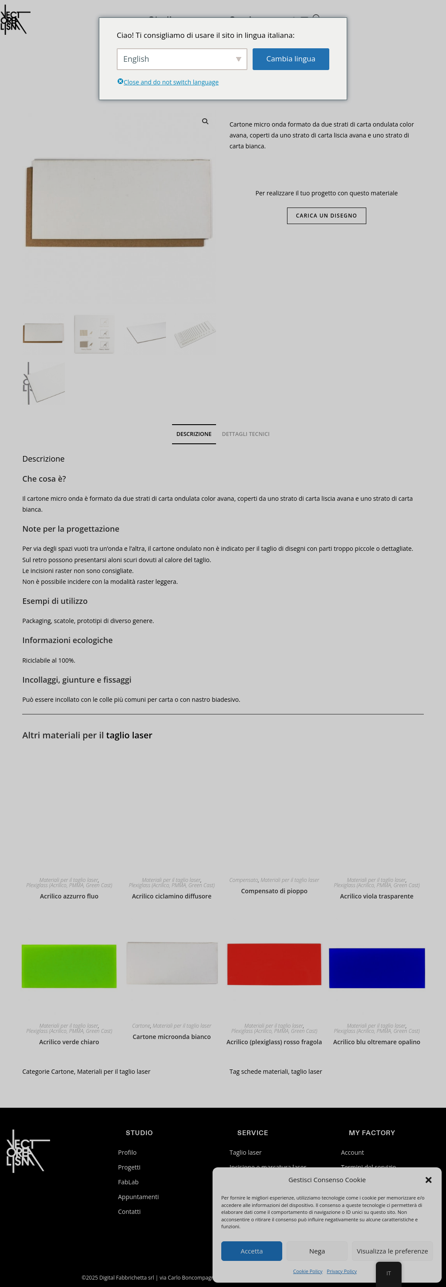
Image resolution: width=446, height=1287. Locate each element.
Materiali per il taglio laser (68, 880)
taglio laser (129, 735)
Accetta (251, 1251)
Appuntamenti (138, 1197)
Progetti (129, 1167)
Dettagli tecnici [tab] (246, 434)
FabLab (128, 1182)
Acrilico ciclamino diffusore (171, 896)
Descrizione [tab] (194, 434)
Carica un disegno (327, 215)
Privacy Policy (342, 1271)
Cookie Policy (307, 1271)
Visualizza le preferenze (392, 1251)
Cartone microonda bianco (172, 1036)
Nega (317, 1251)
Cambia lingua (291, 59)
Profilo (127, 1152)
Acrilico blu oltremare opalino (376, 1042)
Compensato (244, 880)
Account (352, 1152)
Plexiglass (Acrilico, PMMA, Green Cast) (69, 885)
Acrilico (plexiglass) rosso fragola (274, 1042)
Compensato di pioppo (274, 891)
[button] (428, 1180)
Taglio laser (246, 1152)
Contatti (129, 1211)
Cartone (141, 1026)
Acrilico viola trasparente (377, 896)
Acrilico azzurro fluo (69, 896)
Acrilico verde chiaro (69, 1042)
